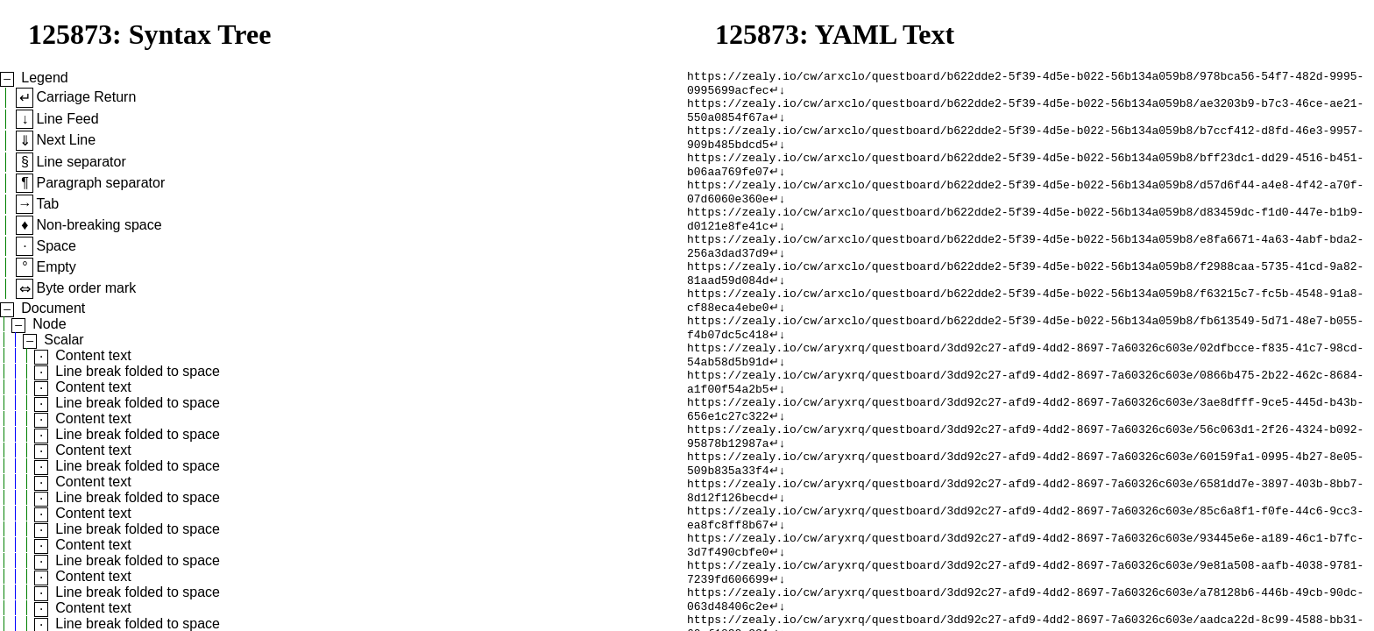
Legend (44, 77)
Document (53, 308)
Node (49, 323)
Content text (93, 355)
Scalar (63, 339)
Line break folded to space (137, 371)
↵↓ (777, 94)
